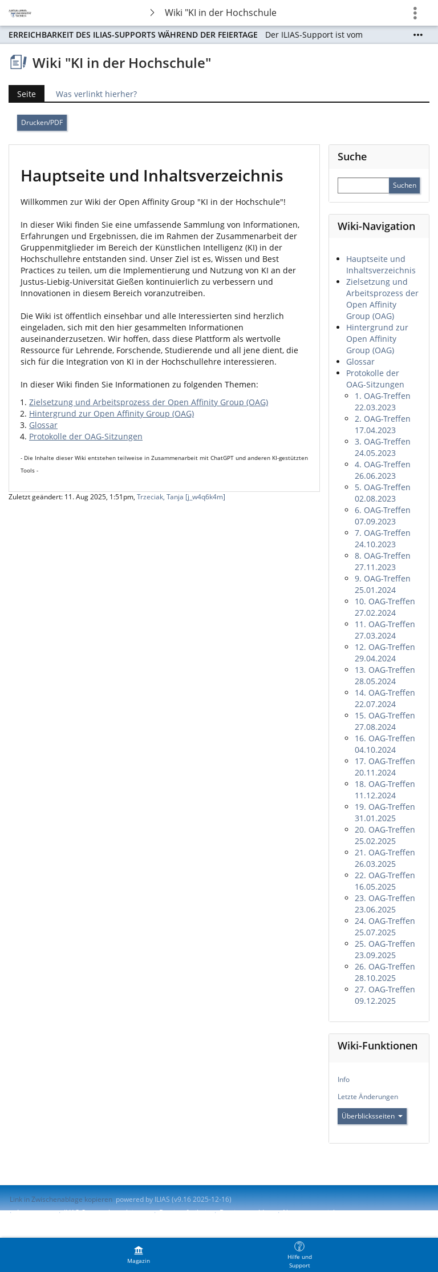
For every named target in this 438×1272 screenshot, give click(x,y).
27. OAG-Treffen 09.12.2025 (385, 995)
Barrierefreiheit (184, 1212)
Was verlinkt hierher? (96, 93)
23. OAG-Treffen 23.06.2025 (385, 904)
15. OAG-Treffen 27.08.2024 (385, 721)
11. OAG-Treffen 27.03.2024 (385, 630)
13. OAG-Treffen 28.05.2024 (385, 675)
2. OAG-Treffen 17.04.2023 (383, 424)
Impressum (35, 1212)
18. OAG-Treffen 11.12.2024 (385, 789)
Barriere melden (246, 1212)
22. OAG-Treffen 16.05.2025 (385, 881)
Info (344, 1079)
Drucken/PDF (42, 122)
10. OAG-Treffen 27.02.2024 (385, 607)
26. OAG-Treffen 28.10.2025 (385, 972)
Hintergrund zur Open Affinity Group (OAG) (111, 413)
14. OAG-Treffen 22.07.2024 (385, 698)
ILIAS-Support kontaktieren (106, 1212)
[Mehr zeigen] (418, 35)
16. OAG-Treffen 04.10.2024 (385, 744)
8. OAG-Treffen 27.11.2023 (383, 561)
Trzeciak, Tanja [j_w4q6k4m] (181, 497)
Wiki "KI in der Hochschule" (221, 12)
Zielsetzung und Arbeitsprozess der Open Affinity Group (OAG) (148, 402)
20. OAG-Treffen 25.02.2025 (385, 835)
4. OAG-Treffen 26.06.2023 (383, 470)
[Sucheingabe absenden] (404, 185)
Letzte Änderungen (368, 1096)
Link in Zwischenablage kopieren (61, 1199)
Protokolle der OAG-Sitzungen (86, 436)
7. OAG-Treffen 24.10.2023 (383, 538)
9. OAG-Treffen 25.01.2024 (383, 584)
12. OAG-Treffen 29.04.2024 (385, 652)
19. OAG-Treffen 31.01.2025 (385, 812)
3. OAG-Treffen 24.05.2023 (383, 447)
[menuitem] (138, 1255)
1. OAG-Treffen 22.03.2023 (383, 401)
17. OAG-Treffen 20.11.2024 (385, 767)
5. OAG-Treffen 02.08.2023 (383, 493)
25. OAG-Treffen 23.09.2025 (385, 949)
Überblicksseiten (372, 1116)
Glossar (43, 424)
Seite (26, 93)
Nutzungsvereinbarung (319, 1212)
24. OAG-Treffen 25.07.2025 (385, 926)
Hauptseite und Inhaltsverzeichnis (381, 264)
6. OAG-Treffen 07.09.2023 (383, 515)
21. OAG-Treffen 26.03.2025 (385, 858)
